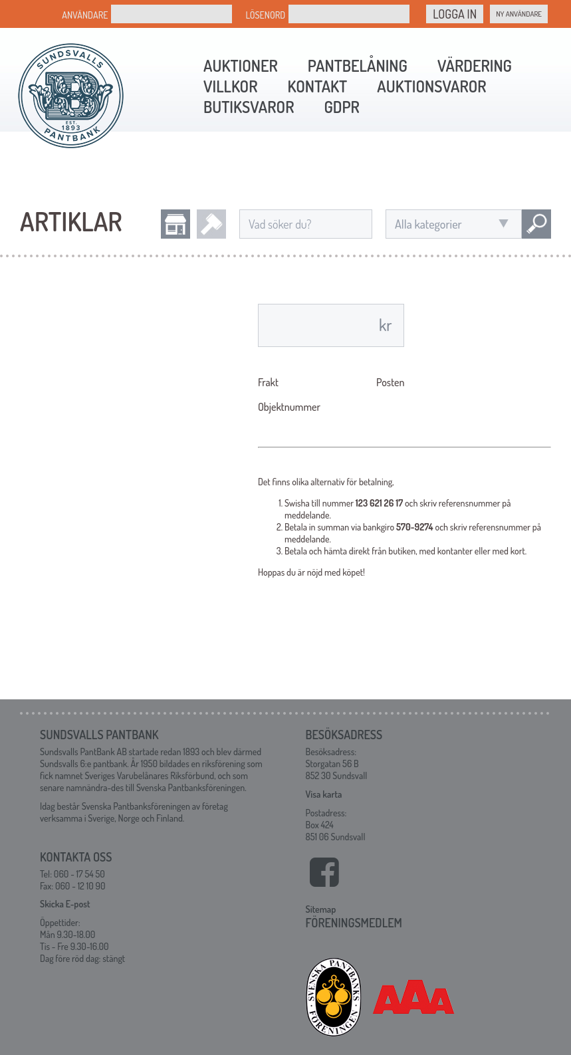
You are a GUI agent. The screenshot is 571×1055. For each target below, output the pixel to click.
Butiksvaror (248, 106)
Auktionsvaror (431, 86)
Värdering (474, 65)
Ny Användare (519, 14)
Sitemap (321, 909)
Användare (85, 15)
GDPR (341, 106)
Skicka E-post (65, 903)
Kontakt (317, 86)
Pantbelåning (357, 65)
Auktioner (240, 65)
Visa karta (324, 794)
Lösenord (265, 15)
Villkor (230, 86)
